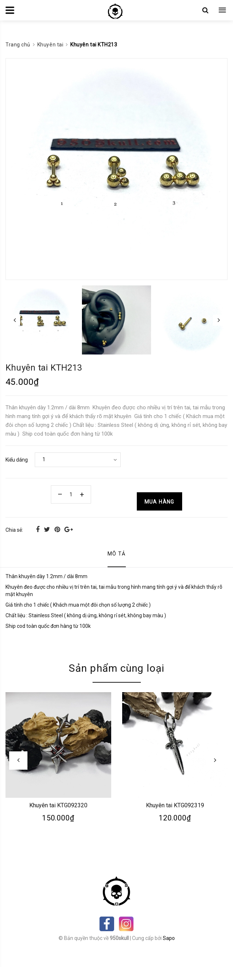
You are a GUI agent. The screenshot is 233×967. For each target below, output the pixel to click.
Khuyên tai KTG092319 (175, 804)
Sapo (169, 938)
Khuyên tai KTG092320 (58, 804)
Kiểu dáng (16, 460)
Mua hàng (159, 502)
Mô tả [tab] (117, 554)
